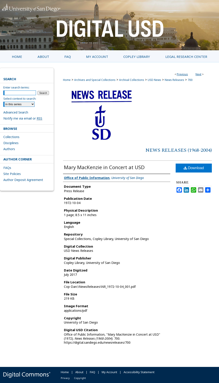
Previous (182, 74)
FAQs (7, 168)
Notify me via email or (22, 118)
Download (194, 168)
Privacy (65, 378)
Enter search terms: (16, 87)
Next (198, 74)
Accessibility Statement (139, 372)
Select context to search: (19, 99)
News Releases (174, 80)
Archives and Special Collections (95, 80)
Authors (9, 149)
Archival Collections (131, 80)
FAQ (92, 372)
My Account (109, 372)
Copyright (80, 378)
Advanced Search (15, 112)
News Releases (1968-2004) (178, 150)
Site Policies (12, 174)
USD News (154, 80)
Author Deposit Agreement (23, 180)
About (79, 372)
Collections (11, 137)
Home (67, 80)
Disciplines (11, 143)
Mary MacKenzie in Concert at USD (104, 167)
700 (190, 80)
